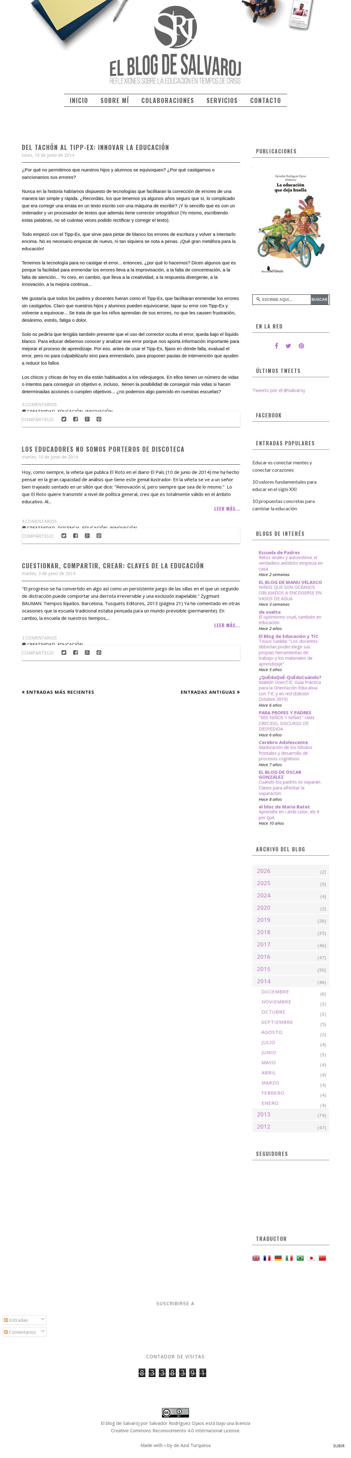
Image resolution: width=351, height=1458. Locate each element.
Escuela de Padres (279, 552)
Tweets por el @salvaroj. (279, 390)
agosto (272, 1032)
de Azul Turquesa (192, 1445)
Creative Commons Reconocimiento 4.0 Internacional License (175, 1430)
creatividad (41, 644)
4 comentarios (39, 404)
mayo (269, 1062)
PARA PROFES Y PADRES (285, 712)
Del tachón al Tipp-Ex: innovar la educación (95, 147)
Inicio (79, 100)
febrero (273, 1093)
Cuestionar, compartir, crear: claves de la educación (113, 565)
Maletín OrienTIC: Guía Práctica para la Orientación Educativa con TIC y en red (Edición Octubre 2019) (290, 690)
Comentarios (20, 1332)
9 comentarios (39, 521)
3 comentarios (39, 638)
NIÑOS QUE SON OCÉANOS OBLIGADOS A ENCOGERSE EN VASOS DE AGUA (290, 592)
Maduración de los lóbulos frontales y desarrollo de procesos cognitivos (285, 753)
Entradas (16, 1320)
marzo (270, 1083)
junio (269, 1052)
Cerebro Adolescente (283, 742)
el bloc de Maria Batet (284, 807)
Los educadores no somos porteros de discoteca (103, 449)
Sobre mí (115, 100)
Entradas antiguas (208, 692)
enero (270, 1103)
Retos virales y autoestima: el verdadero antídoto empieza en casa (291, 563)
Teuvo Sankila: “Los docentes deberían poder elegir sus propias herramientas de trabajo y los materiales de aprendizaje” (288, 652)
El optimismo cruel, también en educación (290, 620)
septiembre (277, 1022)
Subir (339, 1445)
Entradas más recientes (60, 692)
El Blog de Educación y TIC (288, 636)
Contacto (265, 100)
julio (268, 1042)
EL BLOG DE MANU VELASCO (290, 582)
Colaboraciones (167, 100)
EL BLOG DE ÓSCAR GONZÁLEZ (280, 774)
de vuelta (270, 612)
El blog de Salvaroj (120, 1423)
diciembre (275, 991)
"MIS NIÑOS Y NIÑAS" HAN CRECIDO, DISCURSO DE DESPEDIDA (286, 723)
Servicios (222, 100)
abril (269, 1072)
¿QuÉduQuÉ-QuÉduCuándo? (290, 677)
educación (70, 644)
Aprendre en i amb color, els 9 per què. (289, 814)
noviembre (276, 1002)
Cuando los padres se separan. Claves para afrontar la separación (290, 787)
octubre (274, 1012)
